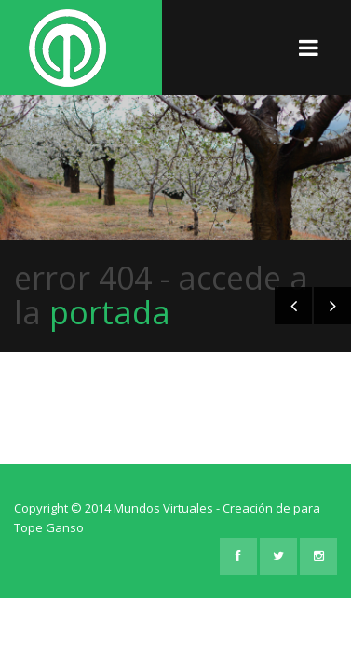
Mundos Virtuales (163, 508)
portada (109, 312)
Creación (249, 508)
